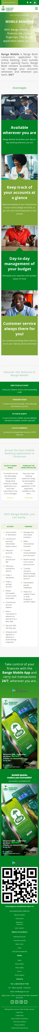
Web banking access (35, 2)
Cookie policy (19, 1015)
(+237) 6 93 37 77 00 (21, 984)
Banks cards (19, 944)
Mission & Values (19, 915)
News (19, 960)
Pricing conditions (19, 1025)
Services (16, 15)
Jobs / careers (19, 928)
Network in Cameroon (19, 923)
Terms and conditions (19, 1022)
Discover (10, 498)
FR (31, 2)
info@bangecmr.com (22, 992)
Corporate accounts (19, 940)
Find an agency (19, 975)
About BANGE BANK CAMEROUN (19, 911)
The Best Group (23, 1028)
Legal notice (19, 1012)
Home (11, 15)
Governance (20, 918)
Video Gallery (19, 968)
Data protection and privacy (19, 1018)
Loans (19, 948)
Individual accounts (19, 937)
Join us (19, 971)
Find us (28, 2)
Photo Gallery (19, 964)
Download (29, 498)
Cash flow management (19, 951)
